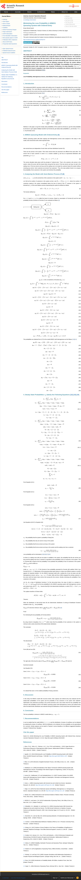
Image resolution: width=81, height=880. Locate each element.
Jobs (75, 12)
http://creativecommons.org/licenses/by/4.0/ (34, 39)
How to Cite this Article (70, 26)
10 (73, 339)
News (53, 12)
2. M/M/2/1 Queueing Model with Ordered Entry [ (40, 135)
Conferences (41, 12)
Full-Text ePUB (68, 22)
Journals (17, 12)
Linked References (69, 24)
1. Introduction (28, 83)
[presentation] (77, 66)
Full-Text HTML (68, 20)
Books (29, 12)
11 (75, 339)
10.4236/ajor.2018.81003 (29, 20)
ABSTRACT (27, 51)
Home (6, 12)
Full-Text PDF (68, 18)
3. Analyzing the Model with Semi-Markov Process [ (42, 174)
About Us (65, 12)
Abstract (67, 16)
